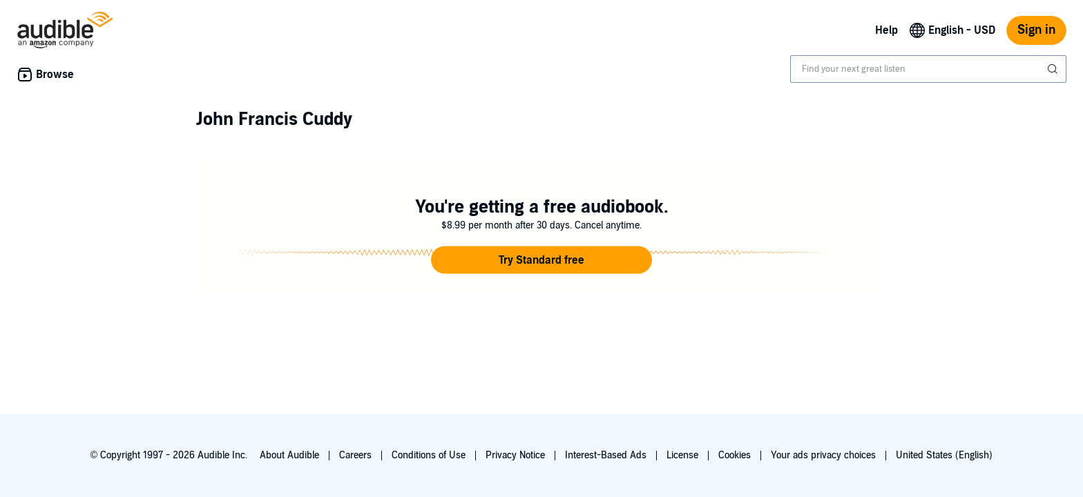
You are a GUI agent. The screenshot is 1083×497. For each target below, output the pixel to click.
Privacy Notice (515, 455)
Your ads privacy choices (823, 455)
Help (886, 30)
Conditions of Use (429, 455)
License (682, 455)
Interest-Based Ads (605, 455)
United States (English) (944, 455)
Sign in (1036, 30)
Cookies (734, 455)
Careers (355, 455)
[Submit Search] (1054, 69)
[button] (541, 260)
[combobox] (928, 69)
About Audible (289, 455)
